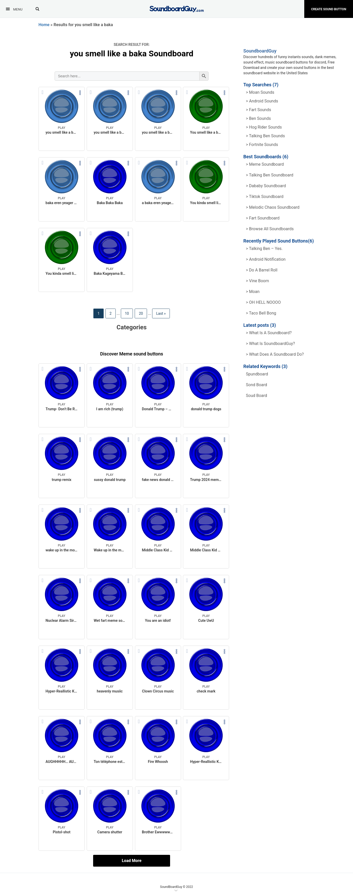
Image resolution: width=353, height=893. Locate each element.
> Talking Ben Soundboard (269, 175)
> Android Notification (266, 259)
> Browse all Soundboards (270, 228)
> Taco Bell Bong (261, 313)
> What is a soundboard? (269, 332)
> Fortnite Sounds (262, 144)
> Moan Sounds (260, 92)
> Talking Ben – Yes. (264, 248)
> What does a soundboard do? (275, 354)
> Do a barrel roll (262, 270)
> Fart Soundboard (263, 218)
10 (127, 313)
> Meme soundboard (265, 164)
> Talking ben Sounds (265, 135)
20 (141, 313)
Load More (132, 860)
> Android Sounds (262, 101)
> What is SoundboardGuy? (270, 343)
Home (44, 24)
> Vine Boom (257, 280)
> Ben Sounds (258, 118)
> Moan (253, 291)
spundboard (257, 374)
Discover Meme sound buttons (131, 353)
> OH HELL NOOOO (263, 302)
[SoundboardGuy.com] (176, 8)
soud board (256, 395)
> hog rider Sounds (264, 127)
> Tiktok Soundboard (264, 196)
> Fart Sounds (258, 109)
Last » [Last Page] (161, 313)
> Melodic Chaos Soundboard (273, 207)
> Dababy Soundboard (266, 185)
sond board (256, 384)
